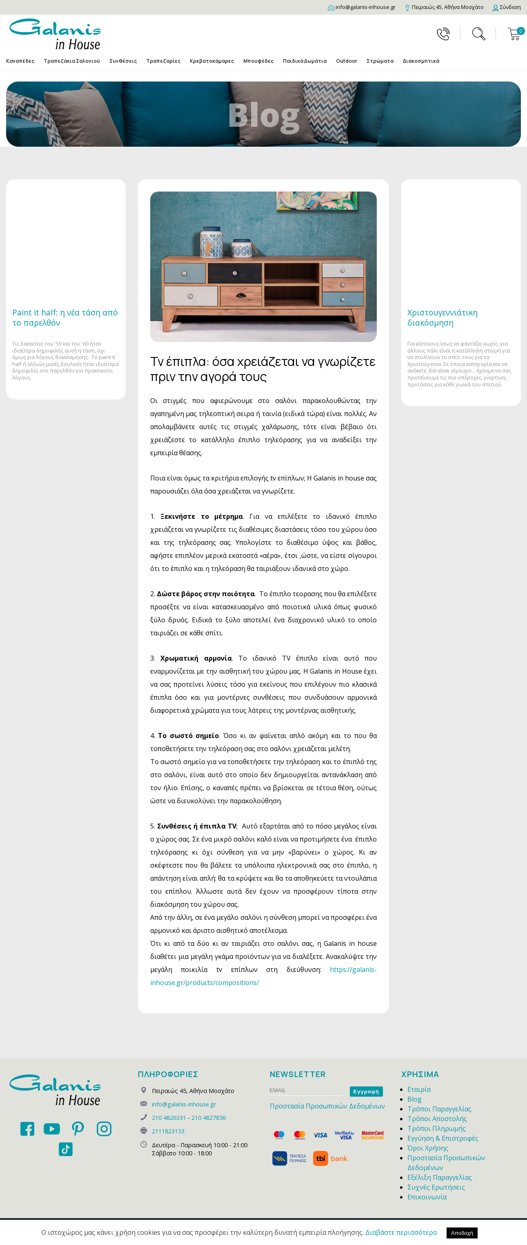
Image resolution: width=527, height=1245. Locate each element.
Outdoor (346, 60)
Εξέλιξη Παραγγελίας (439, 1177)
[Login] (506, 7)
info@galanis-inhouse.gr (184, 1104)
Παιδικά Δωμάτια (305, 60)
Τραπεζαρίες (163, 60)
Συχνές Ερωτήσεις (436, 1187)
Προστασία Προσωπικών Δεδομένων (327, 1106)
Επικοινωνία (427, 1196)
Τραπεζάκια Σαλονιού (72, 60)
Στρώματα (380, 60)
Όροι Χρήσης (427, 1148)
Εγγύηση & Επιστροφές (442, 1138)
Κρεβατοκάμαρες (212, 60)
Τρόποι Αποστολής (437, 1118)
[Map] (444, 7)
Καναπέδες (20, 60)
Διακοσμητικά (421, 60)
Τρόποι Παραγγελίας (439, 1108)
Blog (414, 1099)
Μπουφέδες (258, 60)
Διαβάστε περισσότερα (401, 1232)
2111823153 (168, 1131)
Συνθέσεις (123, 60)
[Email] (362, 7)
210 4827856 (208, 1118)
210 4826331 (169, 1118)
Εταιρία (419, 1089)
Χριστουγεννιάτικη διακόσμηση (442, 317)
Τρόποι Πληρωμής (436, 1128)
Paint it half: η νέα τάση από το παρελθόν (65, 317)
